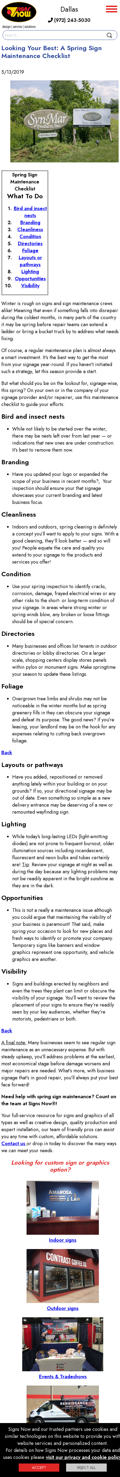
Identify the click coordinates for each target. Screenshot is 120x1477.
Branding (30, 222)
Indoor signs (63, 1237)
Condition (30, 236)
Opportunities (30, 278)
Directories (30, 243)
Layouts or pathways (30, 261)
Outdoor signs (63, 1305)
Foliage (30, 250)
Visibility (30, 285)
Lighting (30, 271)
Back (6, 752)
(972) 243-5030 (69, 20)
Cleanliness (30, 229)
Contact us (14, 1143)
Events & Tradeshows (62, 1373)
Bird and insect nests (30, 212)
